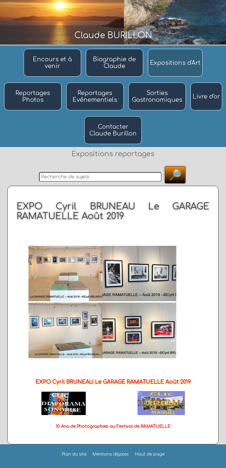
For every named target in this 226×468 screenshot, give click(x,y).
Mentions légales (110, 454)
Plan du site (74, 454)
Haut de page (149, 454)
